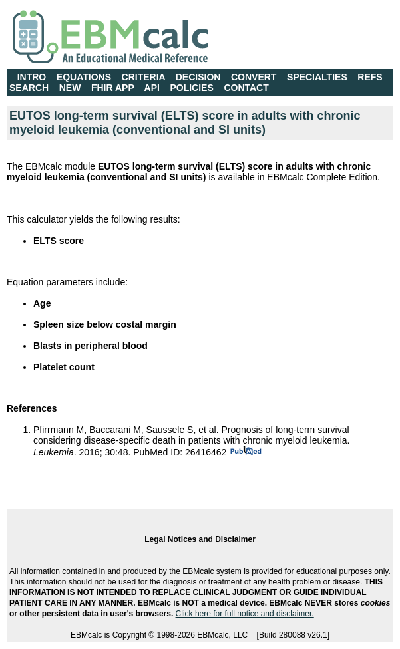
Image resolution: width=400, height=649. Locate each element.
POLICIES (191, 87)
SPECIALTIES (317, 77)
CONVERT (253, 77)
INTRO (32, 77)
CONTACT (246, 87)
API (152, 87)
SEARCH (29, 87)
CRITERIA (144, 77)
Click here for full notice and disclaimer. (245, 613)
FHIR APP (112, 87)
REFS (369, 77)
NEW (70, 87)
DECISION (198, 77)
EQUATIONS (84, 77)
